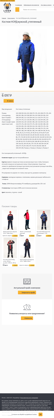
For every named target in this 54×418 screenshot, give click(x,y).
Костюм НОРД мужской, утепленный (26, 18)
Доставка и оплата (46, 5)
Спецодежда (11, 18)
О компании (18, 5)
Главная (4, 18)
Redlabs (10, 415)
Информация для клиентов (31, 5)
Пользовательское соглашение (29, 398)
